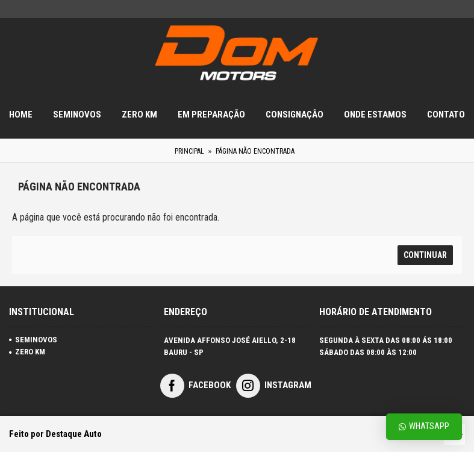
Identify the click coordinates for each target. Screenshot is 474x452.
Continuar (425, 255)
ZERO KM (27, 351)
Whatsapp (424, 426)
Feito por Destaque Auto (55, 433)
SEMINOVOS (33, 339)
